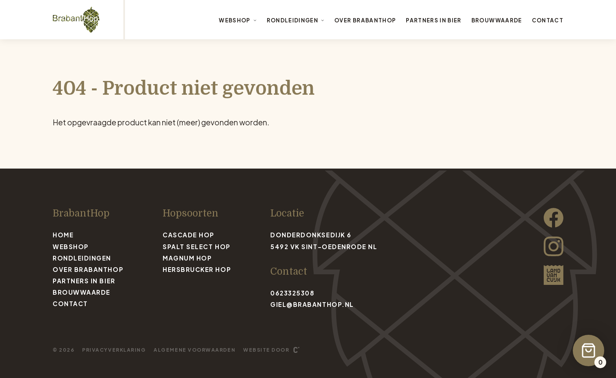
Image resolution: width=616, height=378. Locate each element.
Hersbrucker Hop (197, 269)
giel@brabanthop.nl (312, 304)
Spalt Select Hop (197, 246)
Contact (547, 20)
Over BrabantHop (365, 20)
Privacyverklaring (114, 350)
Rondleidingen (295, 20)
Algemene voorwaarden (194, 350)
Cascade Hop (188, 235)
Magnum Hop (187, 258)
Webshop (238, 20)
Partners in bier (434, 20)
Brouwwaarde (496, 20)
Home (63, 235)
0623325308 (292, 293)
